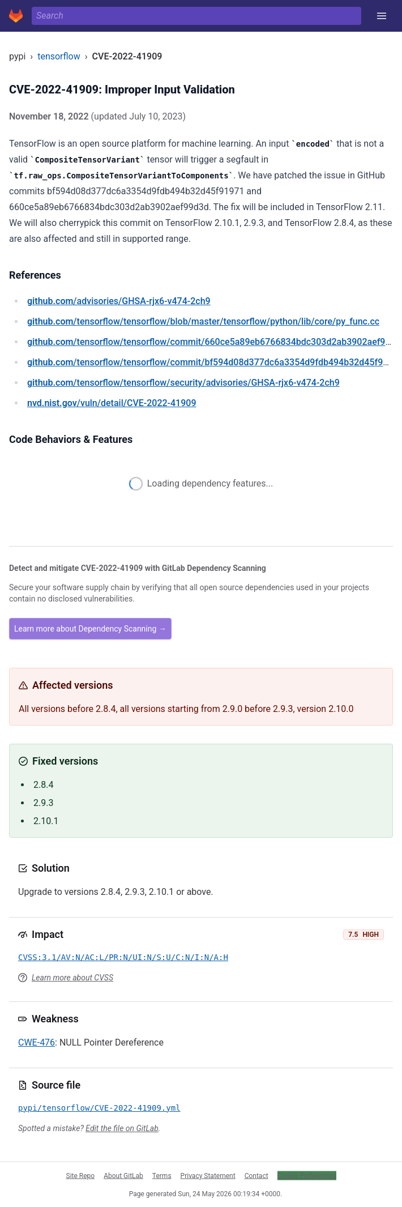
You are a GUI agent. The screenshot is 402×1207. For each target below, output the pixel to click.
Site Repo (80, 1175)
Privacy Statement (208, 1175)
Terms (162, 1175)
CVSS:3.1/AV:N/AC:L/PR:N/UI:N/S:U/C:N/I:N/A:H (123, 957)
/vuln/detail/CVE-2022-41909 (111, 403)
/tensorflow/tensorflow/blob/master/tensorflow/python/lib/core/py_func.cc (203, 321)
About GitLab (123, 1175)
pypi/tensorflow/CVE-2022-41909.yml (99, 1107)
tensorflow (58, 56)
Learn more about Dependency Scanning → (90, 628)
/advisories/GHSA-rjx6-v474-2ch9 (119, 301)
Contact (256, 1175)
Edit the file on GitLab (121, 1128)
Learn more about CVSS (72, 977)
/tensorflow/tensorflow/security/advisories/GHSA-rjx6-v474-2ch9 (183, 382)
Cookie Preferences (306, 1175)
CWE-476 (36, 1042)
